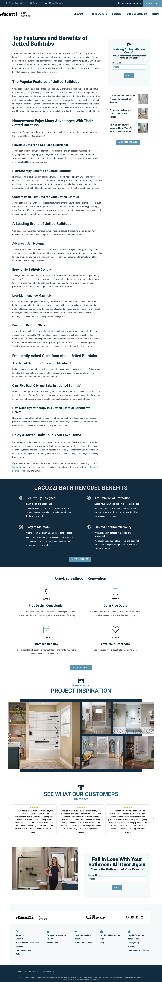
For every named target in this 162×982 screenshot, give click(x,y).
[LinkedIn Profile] (132, 917)
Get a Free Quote (80, 559)
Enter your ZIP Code (118, 63)
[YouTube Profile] (142, 917)
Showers (78, 14)
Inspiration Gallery (82, 933)
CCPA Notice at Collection (138, 950)
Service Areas (52, 942)
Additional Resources (110, 933)
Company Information (14, 3)
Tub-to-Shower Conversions (27, 942)
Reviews (50, 938)
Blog (102, 938)
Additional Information (54, 3)
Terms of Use (133, 938)
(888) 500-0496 (97, 918)
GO (128, 76)
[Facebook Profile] (137, 917)
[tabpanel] (81, 735)
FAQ (102, 942)
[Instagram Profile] (127, 917)
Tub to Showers (98, 14)
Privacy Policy (133, 942)
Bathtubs (117, 14)
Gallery (34, 3)
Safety (155, 14)
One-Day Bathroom (137, 14)
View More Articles (128, 142)
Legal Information (136, 933)
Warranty (131, 946)
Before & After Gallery (83, 942)
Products (20, 933)
